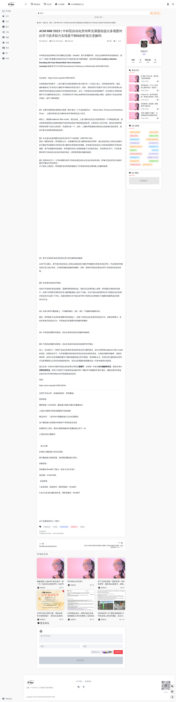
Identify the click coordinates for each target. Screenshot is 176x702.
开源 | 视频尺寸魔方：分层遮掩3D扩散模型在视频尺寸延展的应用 (149, 114)
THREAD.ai (135, 164)
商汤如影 (153, 146)
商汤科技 (134, 139)
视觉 (50, 23)
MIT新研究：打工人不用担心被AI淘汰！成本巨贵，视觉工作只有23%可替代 (149, 86)
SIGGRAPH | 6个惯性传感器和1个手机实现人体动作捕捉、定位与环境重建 (111, 614)
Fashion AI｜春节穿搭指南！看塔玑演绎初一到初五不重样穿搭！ (149, 96)
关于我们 (79, 681)
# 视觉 (55, 527)
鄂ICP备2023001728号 (48, 697)
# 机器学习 (74, 527)
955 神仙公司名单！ (75, 581)
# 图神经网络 (64, 527)
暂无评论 (44, 623)
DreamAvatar (135, 154)
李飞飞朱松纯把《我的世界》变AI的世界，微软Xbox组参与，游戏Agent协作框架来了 (111, 582)
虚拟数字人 (153, 157)
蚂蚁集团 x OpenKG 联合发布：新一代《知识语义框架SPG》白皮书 (50, 582)
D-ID (155, 150)
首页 (40, 23)
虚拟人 (134, 136)
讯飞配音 (134, 143)
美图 (133, 150)
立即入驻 (155, 13)
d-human (147, 164)
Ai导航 (39, 697)
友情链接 (88, 681)
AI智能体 (153, 161)
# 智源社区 (47, 527)
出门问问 (153, 154)
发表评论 (118, 652)
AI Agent (134, 161)
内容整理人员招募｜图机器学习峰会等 (149, 105)
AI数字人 (135, 132)
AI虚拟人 (153, 136)
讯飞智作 (153, 143)
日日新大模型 (152, 139)
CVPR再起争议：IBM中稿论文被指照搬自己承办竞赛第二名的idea (80, 614)
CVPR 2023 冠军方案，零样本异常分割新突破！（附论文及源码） (50, 614)
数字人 (154, 132)
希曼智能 (134, 157)
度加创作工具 (136, 146)
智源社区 (45, 23)
